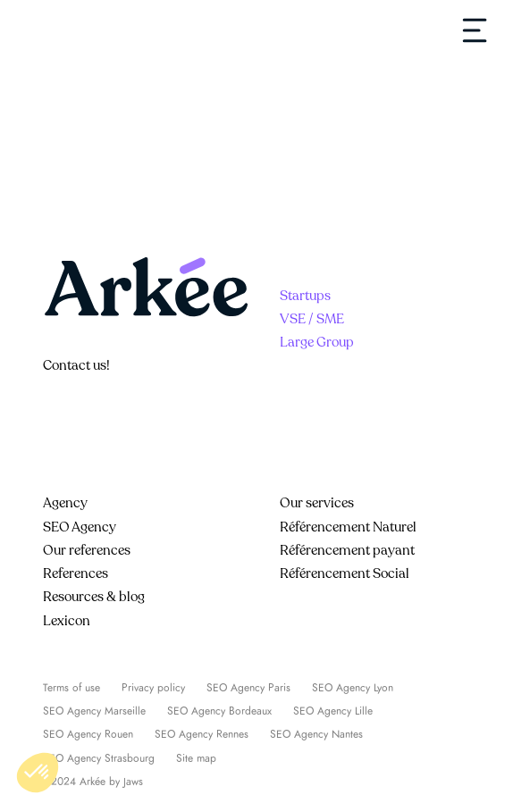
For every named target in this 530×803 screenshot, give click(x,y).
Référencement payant (347, 550)
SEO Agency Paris (248, 688)
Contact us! (76, 365)
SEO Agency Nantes (316, 734)
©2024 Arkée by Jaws (93, 781)
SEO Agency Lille (333, 711)
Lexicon (66, 621)
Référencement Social (344, 573)
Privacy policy (153, 688)
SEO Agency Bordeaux (219, 711)
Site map (196, 758)
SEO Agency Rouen (88, 734)
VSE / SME (312, 319)
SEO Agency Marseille (94, 711)
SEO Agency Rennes (201, 734)
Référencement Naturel (348, 527)
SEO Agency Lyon (352, 688)
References (75, 573)
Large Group (317, 342)
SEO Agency (79, 527)
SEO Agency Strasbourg (99, 758)
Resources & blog (94, 597)
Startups (305, 296)
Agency (65, 503)
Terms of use (71, 688)
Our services (317, 503)
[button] (37, 772)
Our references (86, 550)
